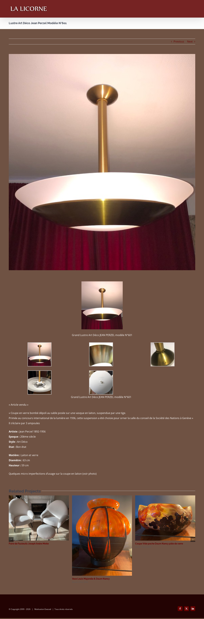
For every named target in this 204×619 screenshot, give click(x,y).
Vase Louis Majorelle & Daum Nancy (91, 578)
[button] (11, 539)
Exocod (48, 610)
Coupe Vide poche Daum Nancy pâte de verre (159, 543)
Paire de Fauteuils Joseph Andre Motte (29, 543)
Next (190, 41)
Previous (179, 41)
